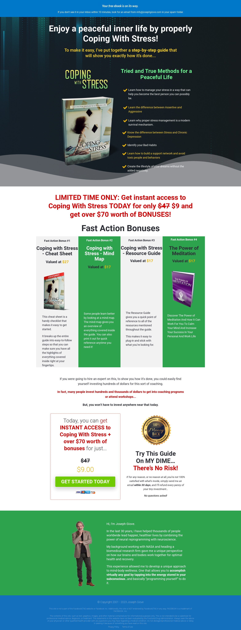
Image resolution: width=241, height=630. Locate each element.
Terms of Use (127, 627)
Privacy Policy (113, 627)
